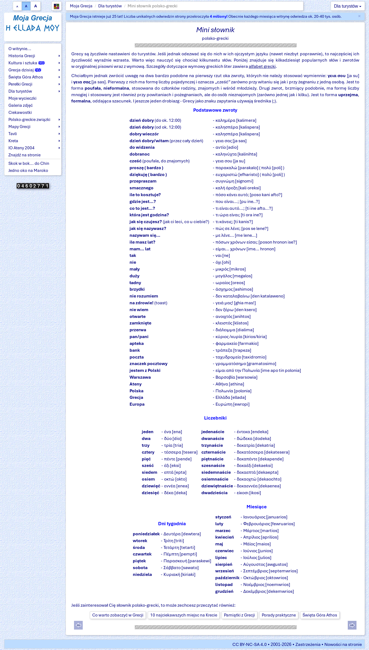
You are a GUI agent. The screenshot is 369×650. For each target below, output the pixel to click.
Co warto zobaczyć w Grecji (117, 615)
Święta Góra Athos (25, 77)
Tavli (12, 133)
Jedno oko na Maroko (28, 170)
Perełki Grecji (20, 84)
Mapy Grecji (19, 126)
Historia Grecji (21, 56)
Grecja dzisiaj (24, 70)
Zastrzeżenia (308, 644)
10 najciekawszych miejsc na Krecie (183, 615)
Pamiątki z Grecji (239, 615)
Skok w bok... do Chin (28, 163)
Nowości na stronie (343, 644)
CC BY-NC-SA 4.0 (249, 644)
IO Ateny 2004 (21, 148)
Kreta (13, 141)
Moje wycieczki (22, 98)
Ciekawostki (20, 112)
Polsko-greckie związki (29, 119)
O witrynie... (19, 48)
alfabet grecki (262, 66)
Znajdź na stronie (24, 155)
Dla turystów (110, 6)
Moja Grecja (81, 6)
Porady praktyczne (279, 615)
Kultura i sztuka (26, 63)
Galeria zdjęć (20, 105)
